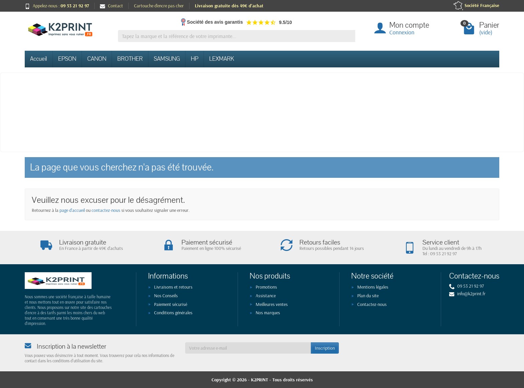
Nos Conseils (166, 296)
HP (194, 59)
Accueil (38, 59)
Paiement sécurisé (170, 304)
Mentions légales (372, 287)
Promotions (266, 287)
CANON (96, 59)
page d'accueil (72, 210)
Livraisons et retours (173, 287)
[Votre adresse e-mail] (248, 348)
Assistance (266, 296)
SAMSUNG (167, 59)
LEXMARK (221, 59)
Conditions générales (173, 313)
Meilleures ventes (272, 304)
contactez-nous (106, 210)
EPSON (67, 59)
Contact (111, 6)
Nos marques (268, 313)
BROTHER (130, 59)
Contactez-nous (372, 304)
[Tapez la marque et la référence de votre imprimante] (236, 36)
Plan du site (368, 296)
